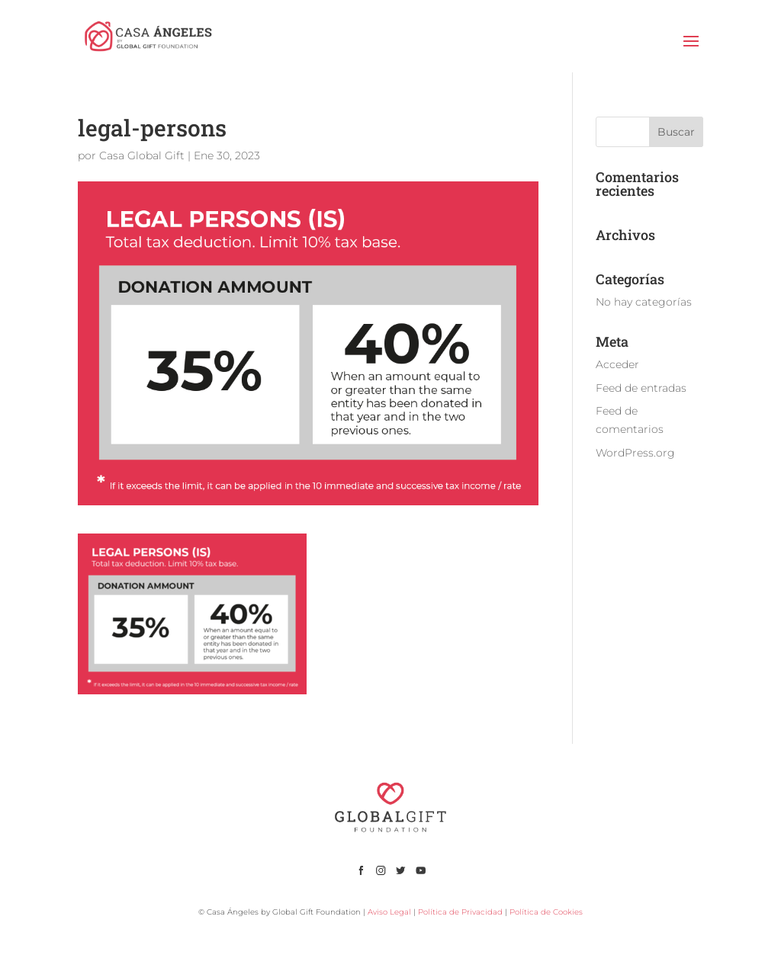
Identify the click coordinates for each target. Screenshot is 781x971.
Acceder (617, 364)
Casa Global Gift (142, 155)
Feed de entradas (641, 388)
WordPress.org (635, 453)
